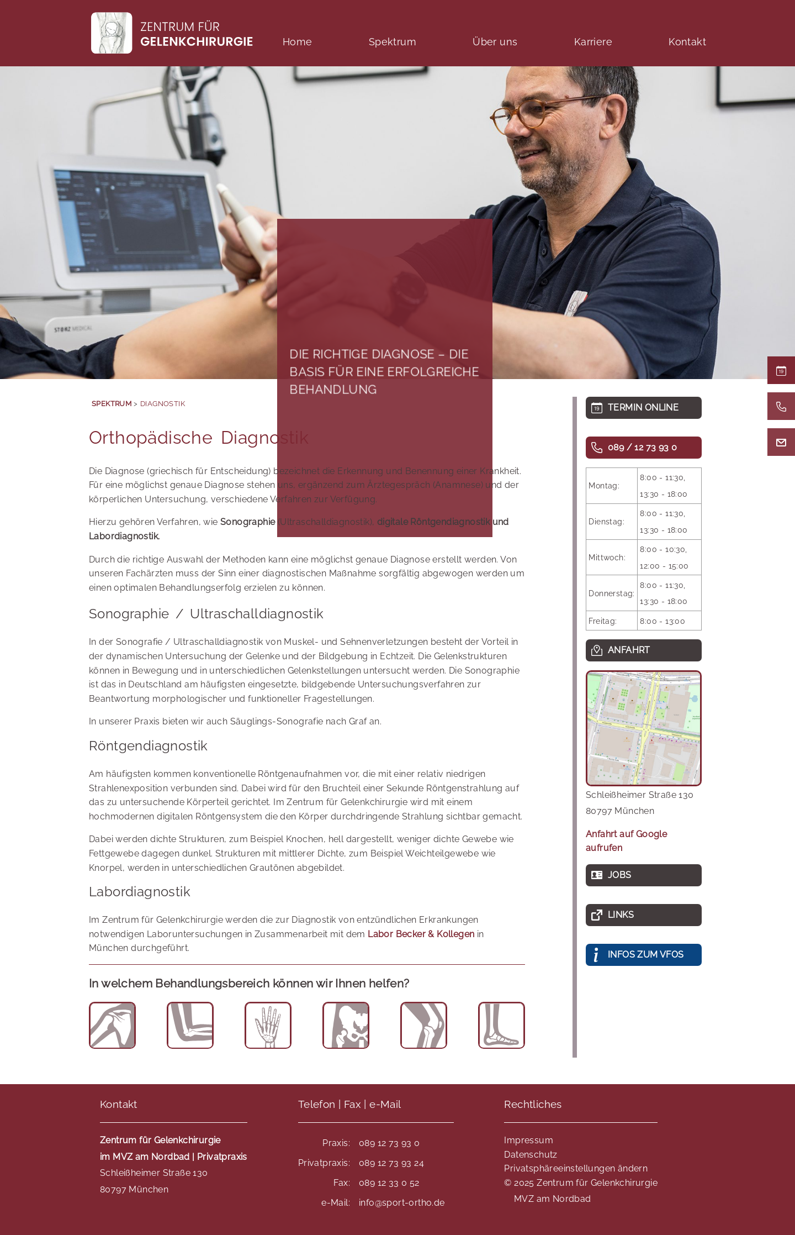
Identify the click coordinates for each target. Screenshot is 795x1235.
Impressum (528, 1140)
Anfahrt (629, 650)
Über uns (495, 42)
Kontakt (687, 42)
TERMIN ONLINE (643, 407)
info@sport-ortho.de (402, 1202)
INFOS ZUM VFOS (646, 954)
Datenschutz (530, 1154)
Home (297, 42)
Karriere (593, 42)
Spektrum (392, 42)
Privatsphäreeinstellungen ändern (576, 1168)
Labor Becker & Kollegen (421, 934)
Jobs (620, 875)
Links (621, 915)
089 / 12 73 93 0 (642, 447)
